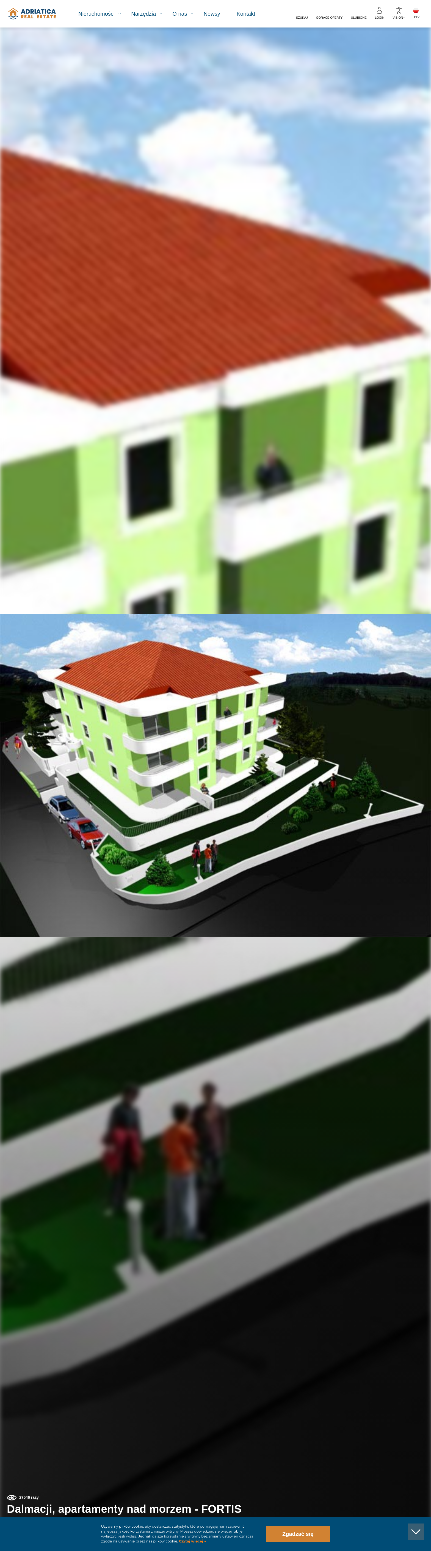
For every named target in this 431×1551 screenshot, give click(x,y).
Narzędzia (149, 14)
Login (380, 17)
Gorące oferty (329, 17)
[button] (401, 57)
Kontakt (251, 14)
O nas (185, 14)
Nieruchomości (102, 14)
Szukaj (302, 17)
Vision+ (399, 17)
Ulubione (358, 17)
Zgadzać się (297, 1534)
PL (416, 17)
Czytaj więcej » (192, 1541)
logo (36, 13)
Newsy (217, 14)
